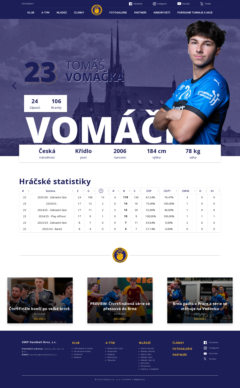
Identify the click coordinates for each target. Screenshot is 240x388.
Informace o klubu (83, 348)
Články (79, 12)
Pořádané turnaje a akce (195, 12)
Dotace (77, 357)
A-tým (45, 12)
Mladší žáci (147, 357)
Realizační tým (115, 348)
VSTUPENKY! (27, 4)
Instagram (162, 4)
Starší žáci (146, 354)
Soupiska (112, 351)
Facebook (138, 4)
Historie (78, 354)
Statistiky (112, 357)
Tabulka (111, 360)
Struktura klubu (82, 351)
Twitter (208, 4)
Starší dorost (147, 348)
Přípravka (146, 366)
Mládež (62, 12)
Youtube (186, 4)
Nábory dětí (162, 12)
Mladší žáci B (148, 360)
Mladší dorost (148, 351)
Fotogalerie (118, 12)
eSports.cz (139, 379)
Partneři (140, 12)
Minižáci (145, 363)
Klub (30, 12)
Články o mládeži (150, 369)
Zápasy (111, 354)
